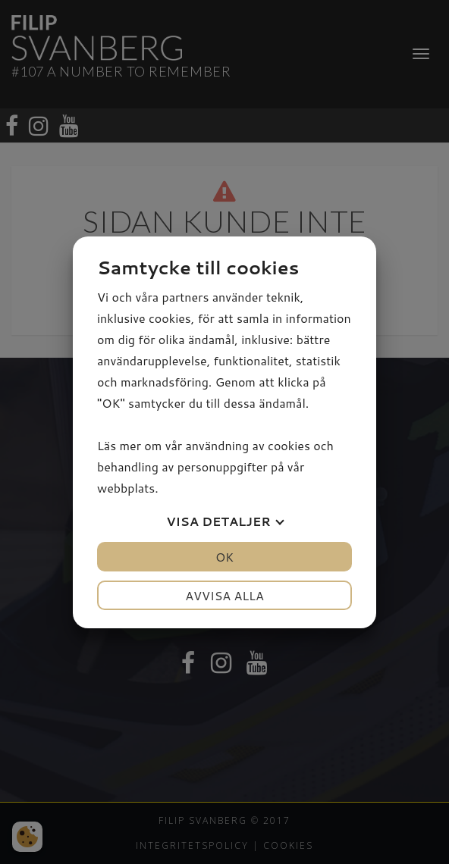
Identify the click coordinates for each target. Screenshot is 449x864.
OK (224, 556)
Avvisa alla (224, 595)
